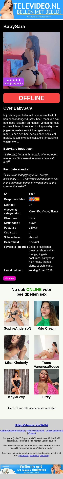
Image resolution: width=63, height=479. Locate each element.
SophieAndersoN (16, 328)
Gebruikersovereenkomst (12, 430)
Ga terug (9, 278)
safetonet (34, 455)
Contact (32, 433)
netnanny (44, 455)
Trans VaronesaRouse (46, 364)
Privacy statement (35, 430)
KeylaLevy (16, 397)
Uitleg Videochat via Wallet (31, 425)
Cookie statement (54, 430)
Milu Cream (46, 328)
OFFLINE (32, 98)
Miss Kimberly (16, 363)
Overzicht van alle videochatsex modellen (31, 408)
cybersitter (23, 455)
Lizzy (46, 397)
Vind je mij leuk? (13, 81)
